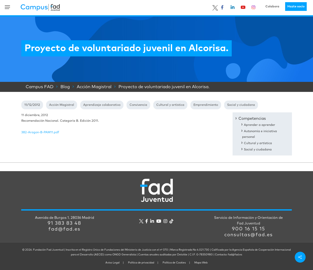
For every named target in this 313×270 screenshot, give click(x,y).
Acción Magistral (61, 104)
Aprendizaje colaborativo (101, 104)
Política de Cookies (174, 263)
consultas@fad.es (248, 235)
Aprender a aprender (259, 125)
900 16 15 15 (248, 229)
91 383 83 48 (64, 223)
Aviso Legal (112, 263)
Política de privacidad (141, 263)
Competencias (252, 119)
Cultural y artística (170, 104)
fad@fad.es (64, 229)
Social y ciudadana (241, 104)
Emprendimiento (205, 104)
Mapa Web (201, 263)
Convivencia (138, 104)
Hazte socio (296, 6)
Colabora (272, 6)
